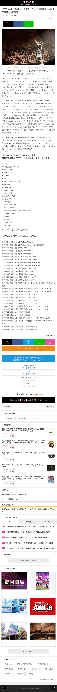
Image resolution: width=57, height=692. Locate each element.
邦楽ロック (35, 418)
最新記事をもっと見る (33, 561)
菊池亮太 (19, 674)
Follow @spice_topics (28, 368)
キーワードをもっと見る (46, 679)
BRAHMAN (8, 669)
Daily (9, 522)
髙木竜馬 (7, 674)
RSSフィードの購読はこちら (35, 348)
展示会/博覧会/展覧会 (24, 664)
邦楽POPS (21, 418)
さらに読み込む (35, 651)
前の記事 (7, 406)
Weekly (28, 522)
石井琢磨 (34, 669)
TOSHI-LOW (47, 669)
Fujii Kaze (7, 664)
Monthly (47, 522)
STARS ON (21, 669)
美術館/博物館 (42, 664)
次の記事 (50, 406)
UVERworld (8, 418)
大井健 (29, 674)
